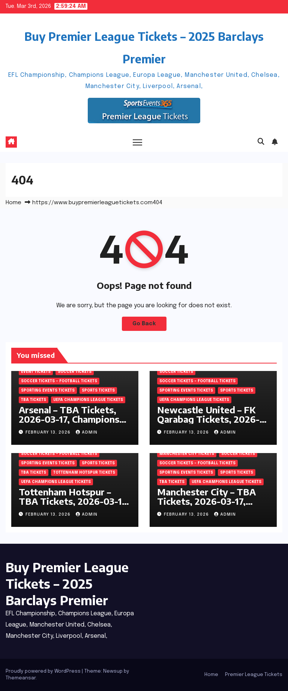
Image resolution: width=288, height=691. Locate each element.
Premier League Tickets (253, 674)
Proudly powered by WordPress (44, 671)
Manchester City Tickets (186, 454)
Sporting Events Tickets (48, 390)
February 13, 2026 (49, 432)
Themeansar (21, 678)
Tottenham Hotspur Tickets (84, 472)
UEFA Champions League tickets (88, 400)
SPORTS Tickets (98, 390)
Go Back (144, 323)
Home (13, 203)
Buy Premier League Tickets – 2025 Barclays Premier (67, 583)
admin (87, 432)
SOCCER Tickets (75, 372)
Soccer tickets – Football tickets (59, 381)
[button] (261, 142)
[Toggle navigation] (137, 142)
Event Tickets (36, 372)
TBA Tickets (33, 400)
